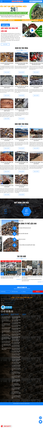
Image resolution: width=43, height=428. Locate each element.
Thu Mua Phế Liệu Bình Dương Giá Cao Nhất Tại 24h (16, 389)
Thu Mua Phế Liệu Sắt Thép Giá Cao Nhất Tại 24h (6, 331)
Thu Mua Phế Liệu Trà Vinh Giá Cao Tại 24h (16, 354)
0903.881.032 (13, 300)
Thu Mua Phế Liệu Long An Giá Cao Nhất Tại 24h (16, 385)
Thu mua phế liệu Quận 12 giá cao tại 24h (16, 329)
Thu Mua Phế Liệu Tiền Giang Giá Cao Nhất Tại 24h (16, 397)
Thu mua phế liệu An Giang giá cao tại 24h (16, 346)
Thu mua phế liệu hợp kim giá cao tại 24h (6, 317)
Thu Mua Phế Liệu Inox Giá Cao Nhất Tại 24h (6, 342)
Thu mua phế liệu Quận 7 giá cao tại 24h (16, 317)
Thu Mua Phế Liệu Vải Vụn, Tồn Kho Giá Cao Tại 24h (6, 325)
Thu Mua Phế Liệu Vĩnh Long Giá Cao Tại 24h (16, 357)
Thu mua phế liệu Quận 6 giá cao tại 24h (16, 320)
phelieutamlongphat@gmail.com (9, 302)
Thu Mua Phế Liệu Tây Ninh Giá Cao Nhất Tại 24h (16, 381)
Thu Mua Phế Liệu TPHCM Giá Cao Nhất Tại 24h (16, 373)
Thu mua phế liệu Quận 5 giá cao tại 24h (16, 323)
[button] (1, 1)
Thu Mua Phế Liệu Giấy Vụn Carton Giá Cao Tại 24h (6, 345)
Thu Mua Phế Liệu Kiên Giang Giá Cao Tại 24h (16, 366)
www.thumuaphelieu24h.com (9, 304)
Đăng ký (38, 291)
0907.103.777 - (8, 300)
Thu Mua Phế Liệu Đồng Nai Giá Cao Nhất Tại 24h (16, 393)
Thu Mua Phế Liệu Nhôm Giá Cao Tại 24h (6, 335)
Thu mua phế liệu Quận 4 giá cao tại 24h (16, 326)
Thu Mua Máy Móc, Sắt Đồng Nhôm (6, 349)
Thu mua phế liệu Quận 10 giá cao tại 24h (16, 334)
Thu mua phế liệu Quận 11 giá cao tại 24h (16, 331)
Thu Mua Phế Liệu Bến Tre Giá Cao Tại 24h (16, 363)
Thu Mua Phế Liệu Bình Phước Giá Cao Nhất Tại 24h (16, 377)
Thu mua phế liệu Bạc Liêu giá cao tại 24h (16, 343)
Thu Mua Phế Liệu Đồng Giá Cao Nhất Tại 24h (6, 338)
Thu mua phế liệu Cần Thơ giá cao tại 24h (16, 351)
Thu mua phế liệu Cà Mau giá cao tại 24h (16, 340)
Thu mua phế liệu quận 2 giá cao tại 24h (16, 337)
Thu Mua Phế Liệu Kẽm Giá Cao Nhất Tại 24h (6, 328)
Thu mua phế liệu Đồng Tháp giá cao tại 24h (16, 360)
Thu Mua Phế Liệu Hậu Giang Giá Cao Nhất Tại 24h (16, 369)
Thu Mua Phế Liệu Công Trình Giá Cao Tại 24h (6, 321)
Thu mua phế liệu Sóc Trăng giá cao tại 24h (16, 349)
